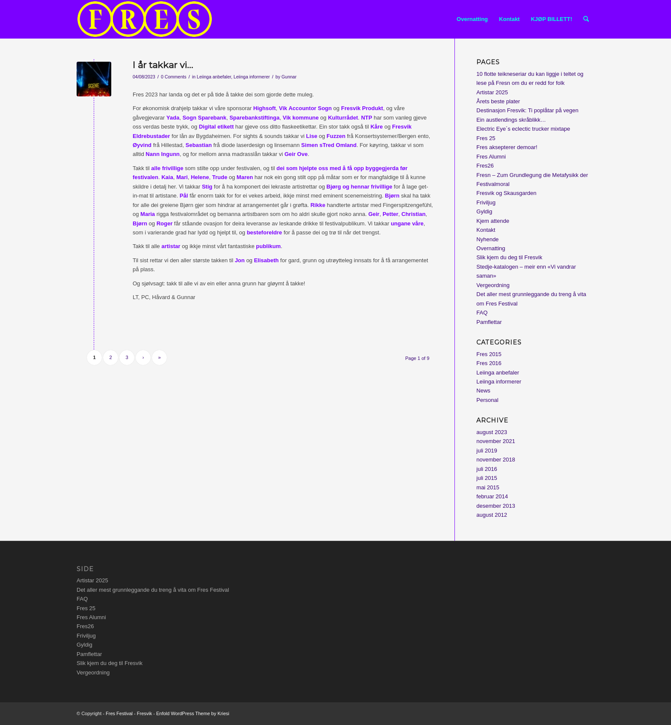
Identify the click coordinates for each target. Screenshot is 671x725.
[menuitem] (472, 19)
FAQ (481, 312)
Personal (487, 400)
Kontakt (485, 230)
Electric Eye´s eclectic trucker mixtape (523, 129)
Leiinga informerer (252, 76)
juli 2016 (486, 469)
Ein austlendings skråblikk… (511, 120)
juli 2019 (486, 450)
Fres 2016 (489, 363)
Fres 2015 (489, 354)
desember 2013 (495, 506)
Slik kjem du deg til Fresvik (509, 257)
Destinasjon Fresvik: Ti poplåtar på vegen (527, 110)
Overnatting (490, 248)
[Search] (586, 19)
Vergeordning (492, 285)
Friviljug (486, 202)
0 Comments (174, 76)
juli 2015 (486, 478)
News (483, 390)
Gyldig (484, 211)
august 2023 (491, 432)
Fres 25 (485, 138)
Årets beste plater (498, 101)
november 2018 (495, 459)
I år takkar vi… (163, 65)
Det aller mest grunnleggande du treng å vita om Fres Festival (153, 590)
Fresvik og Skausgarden (506, 193)
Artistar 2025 (492, 92)
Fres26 (484, 165)
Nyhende (487, 239)
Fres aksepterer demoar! (506, 147)
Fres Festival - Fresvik (129, 713)
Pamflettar (489, 322)
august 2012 (491, 515)
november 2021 (495, 441)
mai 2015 (487, 487)
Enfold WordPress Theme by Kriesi (192, 713)
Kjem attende (492, 221)
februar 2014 (492, 496)
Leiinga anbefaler (214, 76)
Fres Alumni (491, 156)
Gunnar (289, 76)
